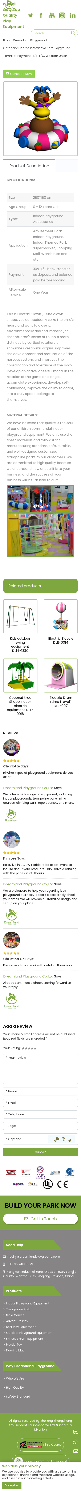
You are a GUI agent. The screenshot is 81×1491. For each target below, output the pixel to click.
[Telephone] (40, 1114)
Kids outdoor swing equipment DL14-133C (20, 644)
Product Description (29, 166)
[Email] (40, 1103)
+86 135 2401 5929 (20, 1264)
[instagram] (62, 15)
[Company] (40, 1126)
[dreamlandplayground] (11, 1172)
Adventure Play (17, 1321)
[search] (73, 33)
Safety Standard (18, 1396)
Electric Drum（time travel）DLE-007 (60, 701)
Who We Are (15, 1378)
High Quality (15, 1387)
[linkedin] (72, 15)
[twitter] (30, 15)
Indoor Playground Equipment (27, 1303)
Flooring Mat (15, 1350)
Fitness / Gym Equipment (24, 1339)
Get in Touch (40, 1219)
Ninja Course (15, 1315)
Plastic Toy (14, 1344)
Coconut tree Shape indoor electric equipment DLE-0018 (20, 705)
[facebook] (41, 15)
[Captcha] (24, 1139)
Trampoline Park (18, 1309)
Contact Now (19, 73)
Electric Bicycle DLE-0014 (60, 640)
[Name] (40, 1091)
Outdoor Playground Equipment (29, 1333)
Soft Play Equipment (21, 1327)
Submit (40, 1152)
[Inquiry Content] (40, 1069)
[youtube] (51, 15)
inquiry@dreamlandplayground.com (33, 1256)
